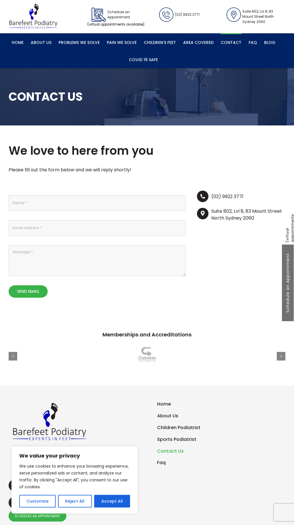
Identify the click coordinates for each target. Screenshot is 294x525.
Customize (37, 501)
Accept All (112, 501)
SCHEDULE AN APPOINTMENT (37, 516)
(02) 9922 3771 (179, 14)
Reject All (74, 501)
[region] (74, 480)
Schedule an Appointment (288, 283)
